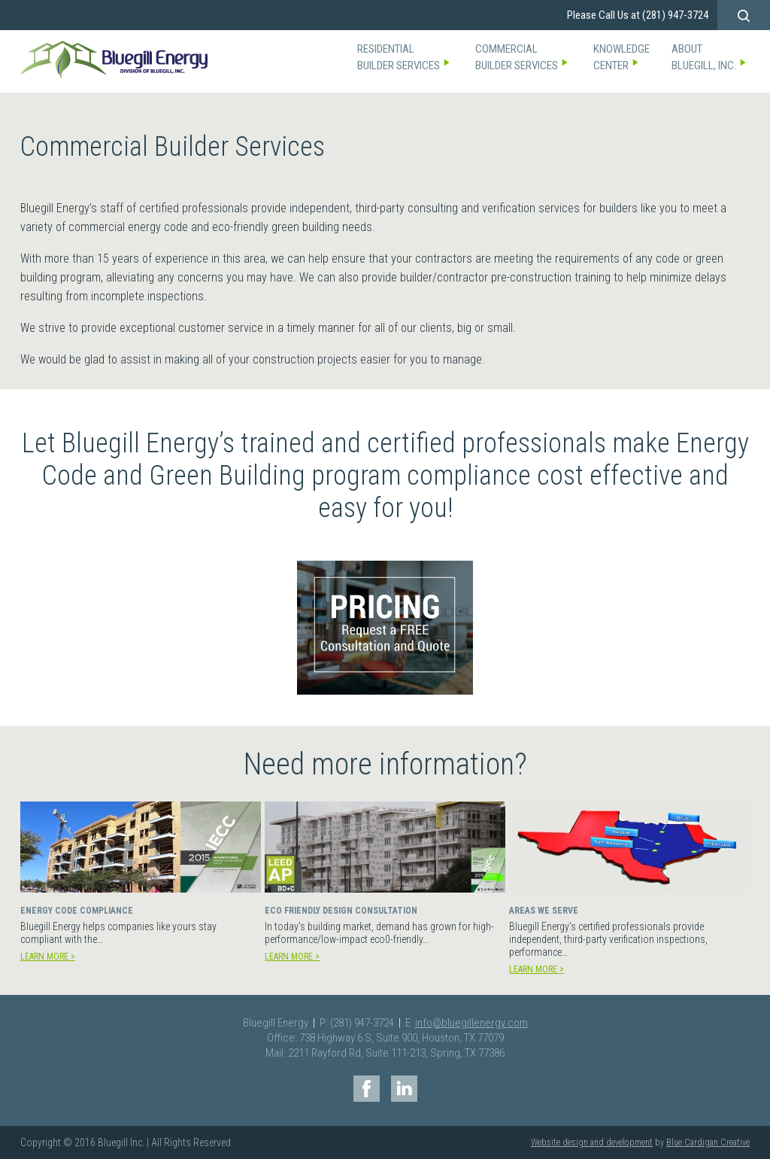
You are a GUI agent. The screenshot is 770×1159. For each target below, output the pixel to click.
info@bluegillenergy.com (471, 1023)
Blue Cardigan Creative (708, 1142)
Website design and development (592, 1142)
